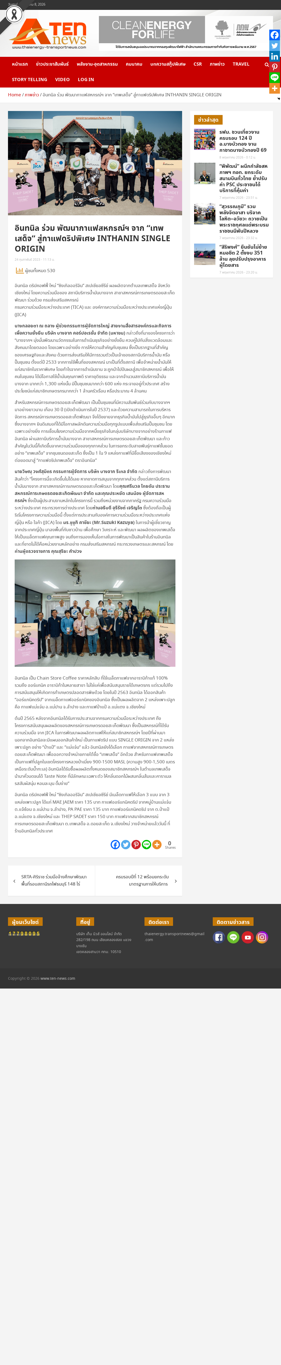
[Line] (146, 844)
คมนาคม (134, 64)
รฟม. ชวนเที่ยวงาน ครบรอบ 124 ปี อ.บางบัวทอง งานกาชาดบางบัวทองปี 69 (243, 141)
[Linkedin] (274, 56)
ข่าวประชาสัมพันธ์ (52, 64)
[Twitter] (125, 844)
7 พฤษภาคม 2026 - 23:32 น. (238, 238)
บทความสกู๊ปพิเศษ (168, 64)
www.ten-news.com (58, 978)
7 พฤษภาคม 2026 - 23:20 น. (238, 272)
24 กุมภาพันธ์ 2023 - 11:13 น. (35, 259)
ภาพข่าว (217, 64)
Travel (241, 64)
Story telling (29, 79)
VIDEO (62, 79)
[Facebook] (115, 844)
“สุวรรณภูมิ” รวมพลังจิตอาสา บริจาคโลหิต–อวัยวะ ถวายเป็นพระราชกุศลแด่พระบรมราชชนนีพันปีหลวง (244, 219)
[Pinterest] (136, 844)
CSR (198, 64)
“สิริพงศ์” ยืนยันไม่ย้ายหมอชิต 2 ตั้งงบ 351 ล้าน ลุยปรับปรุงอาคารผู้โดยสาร (243, 256)
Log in (86, 79)
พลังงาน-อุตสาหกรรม (97, 64)
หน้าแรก (20, 64)
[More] (157, 844)
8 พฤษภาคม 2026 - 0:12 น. (237, 157)
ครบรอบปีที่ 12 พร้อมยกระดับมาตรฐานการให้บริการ (142, 881)
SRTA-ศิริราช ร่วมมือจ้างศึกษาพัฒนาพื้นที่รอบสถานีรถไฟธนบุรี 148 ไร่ (54, 881)
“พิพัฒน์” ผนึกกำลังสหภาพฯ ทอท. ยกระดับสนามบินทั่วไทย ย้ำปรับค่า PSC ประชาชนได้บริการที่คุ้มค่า (243, 178)
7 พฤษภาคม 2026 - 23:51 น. (238, 198)
